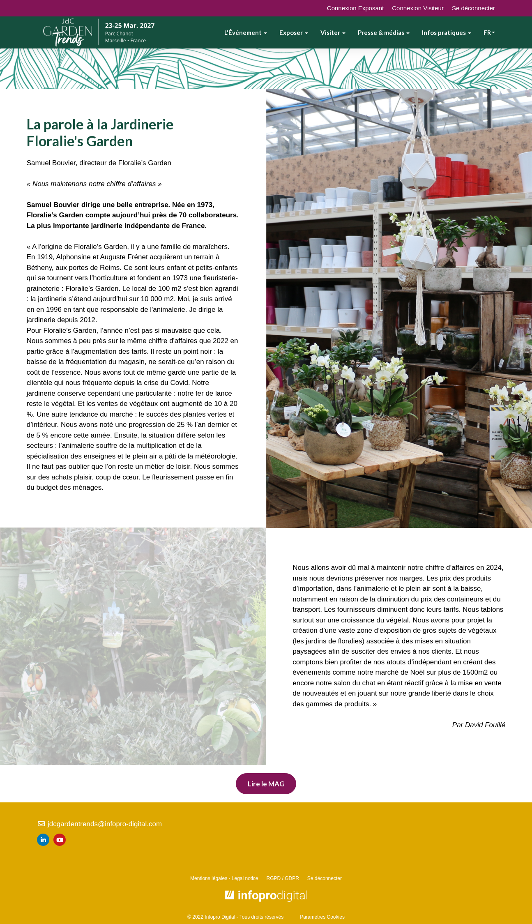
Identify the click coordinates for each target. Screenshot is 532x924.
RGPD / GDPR (283, 878)
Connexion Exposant (355, 8)
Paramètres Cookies (322, 917)
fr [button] (489, 32)
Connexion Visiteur (418, 8)
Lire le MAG (266, 783)
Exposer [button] (293, 32)
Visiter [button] (332, 32)
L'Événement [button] (245, 32)
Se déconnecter (473, 8)
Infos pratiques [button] (446, 32)
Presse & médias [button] (384, 32)
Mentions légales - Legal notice (224, 878)
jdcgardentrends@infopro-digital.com (99, 824)
